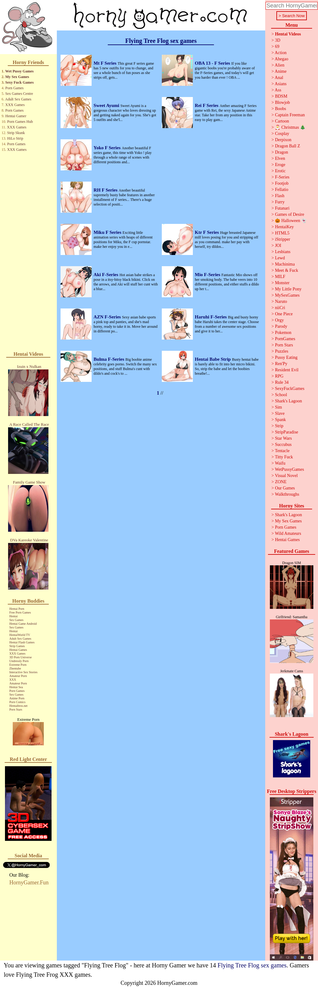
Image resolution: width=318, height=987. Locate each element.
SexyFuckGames (289, 388)
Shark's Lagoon (288, 401)
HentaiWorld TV (19, 635)
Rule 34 (281, 382)
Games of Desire (289, 214)
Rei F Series (207, 105)
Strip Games (17, 646)
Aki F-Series (106, 274)
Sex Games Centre (19, 93)
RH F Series (106, 190)
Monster (282, 282)
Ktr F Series (207, 232)
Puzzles (281, 351)
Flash (279, 195)
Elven (280, 158)
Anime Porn (17, 698)
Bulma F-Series (109, 359)
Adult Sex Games (18, 99)
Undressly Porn (19, 661)
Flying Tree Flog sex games (252, 965)
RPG (279, 376)
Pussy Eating (286, 357)
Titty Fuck (284, 457)
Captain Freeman (290, 115)
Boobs (280, 108)
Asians (281, 83)
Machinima (285, 264)
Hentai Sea (16, 687)
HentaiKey (284, 227)
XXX (12, 679)
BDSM (281, 96)
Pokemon (283, 332)
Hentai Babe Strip (213, 359)
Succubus (283, 444)
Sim (278, 407)
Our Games (285, 488)
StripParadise (286, 432)
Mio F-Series (208, 274)
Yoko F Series (107, 147)
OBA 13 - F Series (213, 63)
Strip (279, 426)
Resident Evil (286, 370)
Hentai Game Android (23, 623)
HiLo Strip (15, 138)
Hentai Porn (16, 608)
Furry (279, 202)
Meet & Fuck (286, 270)
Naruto (281, 301)
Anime (281, 71)
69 (277, 46)
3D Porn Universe (20, 657)
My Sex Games (17, 77)
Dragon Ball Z (287, 146)
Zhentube (15, 668)
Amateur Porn (18, 676)
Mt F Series (105, 63)
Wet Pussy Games (19, 71)
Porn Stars (15, 709)
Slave (279, 413)
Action (281, 52)
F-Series (282, 177)
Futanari (282, 208)
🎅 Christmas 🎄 (290, 127)
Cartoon (282, 121)
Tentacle (282, 450)
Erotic (280, 171)
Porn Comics (17, 702)
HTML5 (282, 233)
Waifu (280, 463)
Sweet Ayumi (106, 105)
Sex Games (16, 620)
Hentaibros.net (18, 705)
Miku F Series (107, 232)
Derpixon (283, 139)
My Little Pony (288, 289)
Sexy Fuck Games (19, 82)
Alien (279, 65)
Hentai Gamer (15, 116)
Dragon (281, 152)
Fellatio (281, 189)
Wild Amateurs (288, 533)
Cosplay (282, 133)
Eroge (280, 164)
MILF (280, 276)
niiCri (280, 307)
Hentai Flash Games (21, 642)
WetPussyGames (289, 469)
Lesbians (282, 251)
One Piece (284, 314)
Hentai (13, 616)
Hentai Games (18, 649)
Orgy (279, 320)
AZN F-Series (107, 316)
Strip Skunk (16, 133)
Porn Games (14, 88)
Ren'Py (281, 363)
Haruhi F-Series (211, 316)
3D (277, 40)
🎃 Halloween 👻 (291, 220)
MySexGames (287, 295)
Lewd (280, 258)
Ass (278, 90)
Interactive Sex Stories (23, 672)
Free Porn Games (20, 612)
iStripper (282, 239)
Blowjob (282, 102)
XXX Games (15, 105)
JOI (278, 245)
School (281, 394)
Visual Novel (286, 475)
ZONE (280, 482)
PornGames (285, 338)
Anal (279, 77)
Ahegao (281, 59)
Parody (281, 326)
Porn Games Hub (20, 121)
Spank (280, 419)
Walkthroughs (287, 494)
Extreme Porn (17, 664)
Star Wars (283, 438)
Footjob (281, 183)
